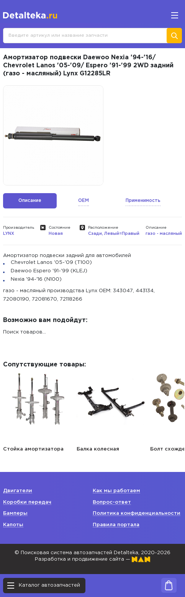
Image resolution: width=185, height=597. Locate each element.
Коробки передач (27, 502)
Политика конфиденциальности (136, 513)
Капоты (13, 525)
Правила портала (116, 525)
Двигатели (17, 491)
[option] (53, 135)
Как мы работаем (116, 491)
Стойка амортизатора (33, 449)
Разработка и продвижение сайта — (92, 559)
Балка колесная (98, 449)
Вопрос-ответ (112, 502)
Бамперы (15, 513)
